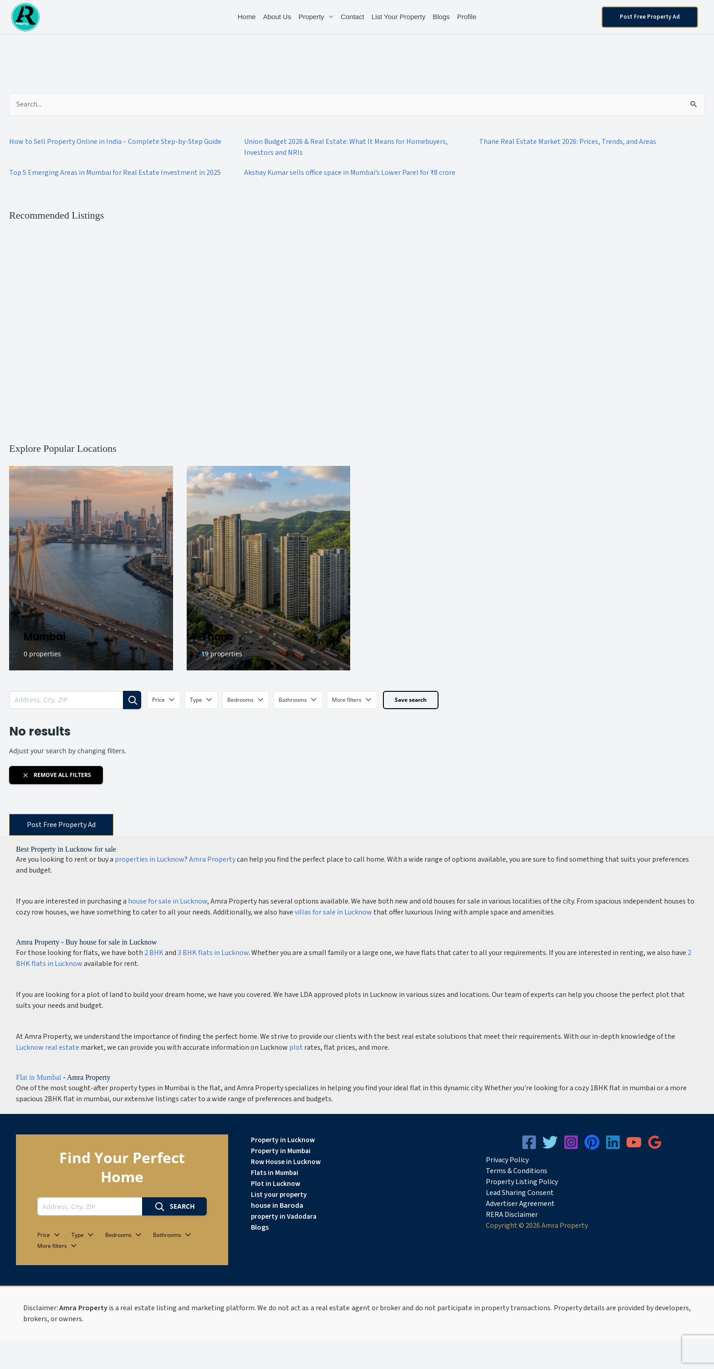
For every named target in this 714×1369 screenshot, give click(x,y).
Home (247, 16)
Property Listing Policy (522, 1182)
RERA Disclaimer (512, 1215)
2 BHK (153, 953)
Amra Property (212, 859)
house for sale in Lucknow (167, 901)
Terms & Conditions (516, 1171)
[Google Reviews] (655, 1142)
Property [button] (311, 16)
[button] (650, 17)
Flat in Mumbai (38, 1077)
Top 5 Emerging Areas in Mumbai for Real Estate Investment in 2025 (115, 173)
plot (296, 1047)
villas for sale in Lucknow (333, 912)
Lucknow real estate (47, 1047)
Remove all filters (56, 775)
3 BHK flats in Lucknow (213, 953)
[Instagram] (571, 1142)
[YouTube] (634, 1142)
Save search (411, 700)
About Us (277, 16)
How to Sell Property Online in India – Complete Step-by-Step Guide (115, 142)
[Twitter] (550, 1142)
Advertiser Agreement (520, 1204)
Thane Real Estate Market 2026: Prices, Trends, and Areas (567, 142)
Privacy (497, 1160)
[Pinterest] (592, 1142)
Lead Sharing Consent (520, 1193)
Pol (514, 1160)
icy (524, 1160)
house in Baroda (277, 1205)
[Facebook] (529, 1142)
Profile (467, 16)
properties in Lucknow (149, 859)
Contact (352, 16)
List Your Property (398, 16)
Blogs (441, 16)
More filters (352, 700)
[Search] (132, 700)
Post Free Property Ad (61, 825)
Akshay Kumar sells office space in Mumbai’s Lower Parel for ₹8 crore (349, 173)
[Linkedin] (613, 1142)
